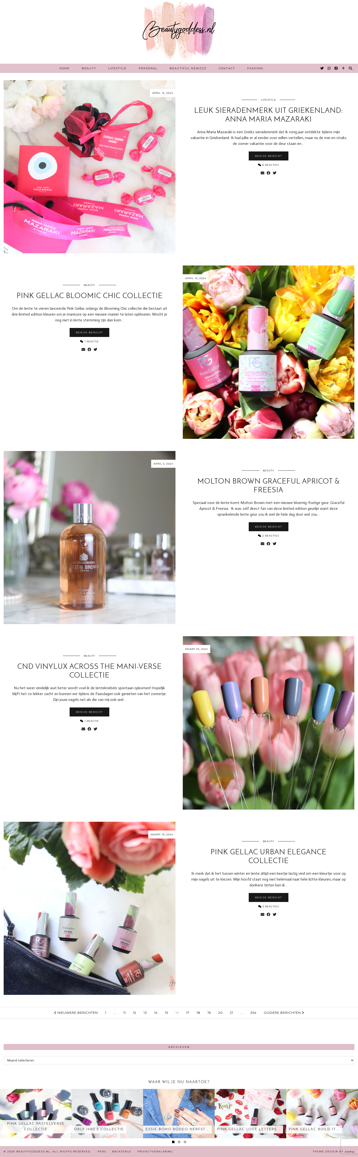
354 (253, 1013)
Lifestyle (117, 68)
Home (64, 68)
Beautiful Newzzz (188, 68)
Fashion (255, 68)
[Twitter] (322, 68)
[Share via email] (262, 173)
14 (156, 1013)
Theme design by (333, 1151)
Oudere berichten (284, 1013)
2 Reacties (268, 535)
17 (187, 1013)
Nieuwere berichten (76, 1013)
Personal (148, 68)
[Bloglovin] (343, 68)
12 (134, 1013)
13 (145, 1013)
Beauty (89, 68)
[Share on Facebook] (269, 173)
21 (231, 1013)
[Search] (351, 68)
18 (198, 1013)
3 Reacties (268, 906)
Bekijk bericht (268, 156)
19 (209, 1013)
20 (220, 1013)
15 (166, 1013)
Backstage (121, 1151)
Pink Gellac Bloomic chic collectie (90, 296)
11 (124, 1013)
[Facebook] (336, 68)
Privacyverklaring (155, 1151)
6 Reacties (268, 165)
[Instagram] (329, 68)
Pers (102, 1151)
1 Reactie (89, 341)
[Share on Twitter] (275, 173)
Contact (227, 68)
